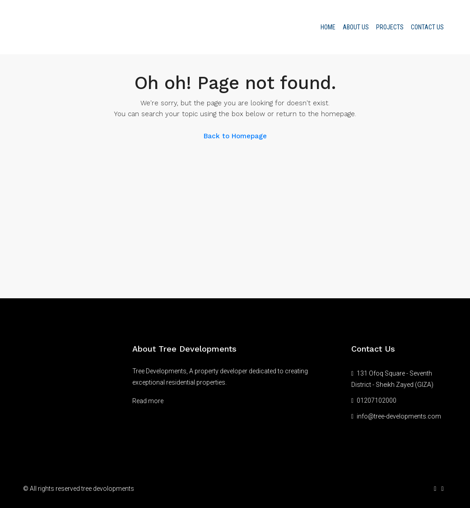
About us (356, 27)
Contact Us (427, 27)
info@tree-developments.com (399, 416)
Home (328, 27)
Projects (390, 27)
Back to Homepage (235, 136)
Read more (147, 401)
